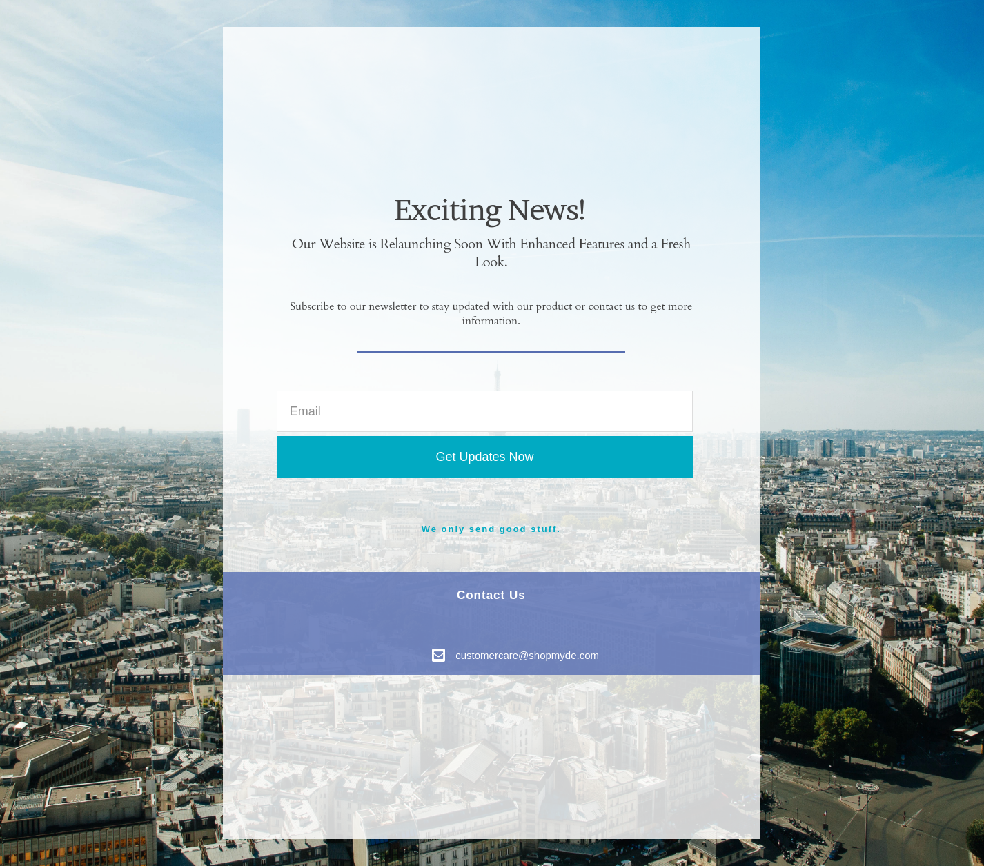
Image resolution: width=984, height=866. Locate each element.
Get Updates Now (484, 457)
